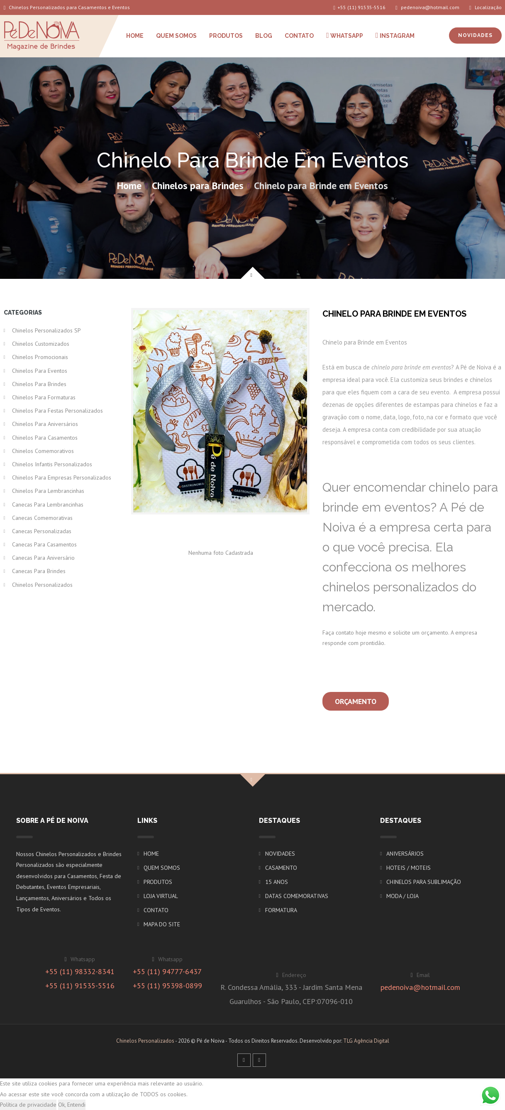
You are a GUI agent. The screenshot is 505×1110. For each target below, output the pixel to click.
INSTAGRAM (395, 35)
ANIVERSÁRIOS (405, 853)
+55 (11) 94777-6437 (167, 971)
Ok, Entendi (71, 1104)
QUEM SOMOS (176, 35)
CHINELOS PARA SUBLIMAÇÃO (423, 882)
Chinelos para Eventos (39, 370)
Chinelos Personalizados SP (46, 330)
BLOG (263, 35)
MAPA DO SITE (162, 924)
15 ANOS (276, 882)
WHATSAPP (344, 35)
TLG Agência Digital (366, 1040)
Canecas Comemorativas (42, 518)
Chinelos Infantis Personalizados (52, 464)
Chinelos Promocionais (40, 357)
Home (129, 185)
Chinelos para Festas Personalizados (57, 410)
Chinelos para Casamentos (45, 437)
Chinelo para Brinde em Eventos (321, 185)
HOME (135, 35)
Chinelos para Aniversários (45, 424)
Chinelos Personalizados (42, 584)
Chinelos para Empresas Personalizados (61, 477)
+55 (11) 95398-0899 (167, 985)
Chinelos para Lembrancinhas (48, 491)
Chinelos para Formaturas (44, 397)
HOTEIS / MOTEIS (408, 867)
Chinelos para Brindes (198, 185)
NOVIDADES (475, 35)
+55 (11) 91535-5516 (359, 7)
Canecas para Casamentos (44, 544)
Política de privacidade (28, 1104)
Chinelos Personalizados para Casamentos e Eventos (67, 7)
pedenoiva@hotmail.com (427, 7)
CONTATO (299, 35)
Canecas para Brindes (39, 571)
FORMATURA (281, 910)
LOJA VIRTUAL (161, 896)
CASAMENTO (281, 867)
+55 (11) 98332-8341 (80, 971)
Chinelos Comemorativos (43, 451)
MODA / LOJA (402, 896)
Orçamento (355, 701)
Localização (485, 7)
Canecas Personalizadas (41, 531)
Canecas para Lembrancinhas (47, 504)
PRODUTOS (226, 35)
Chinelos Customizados (40, 343)
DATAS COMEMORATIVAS (296, 896)
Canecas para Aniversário (43, 557)
